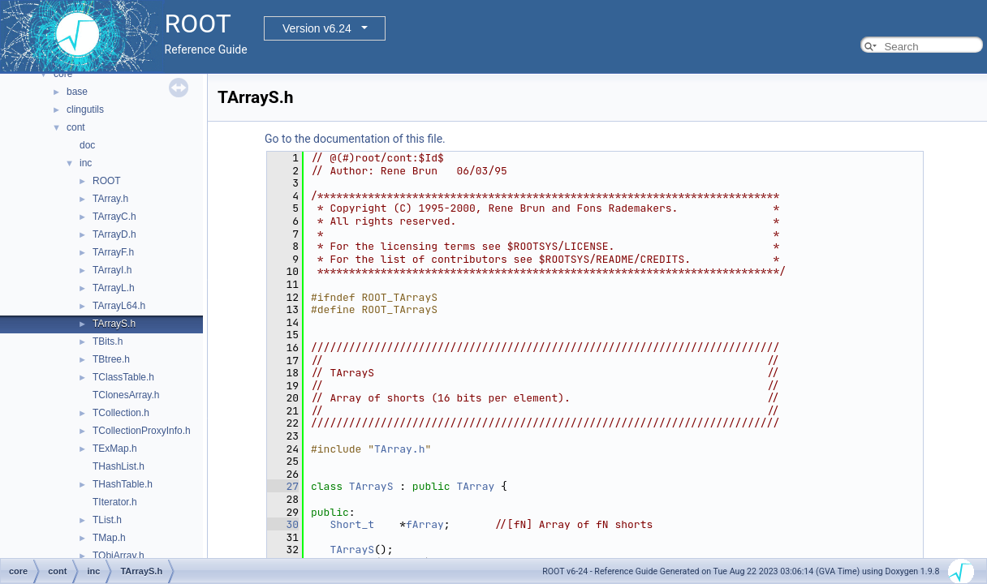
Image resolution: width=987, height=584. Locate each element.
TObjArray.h (118, 555)
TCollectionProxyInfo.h (142, 430)
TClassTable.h (123, 377)
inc (86, 163)
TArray (475, 486)
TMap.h (109, 537)
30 (283, 524)
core (63, 73)
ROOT (107, 181)
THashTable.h (123, 484)
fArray (425, 524)
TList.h (107, 520)
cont (76, 127)
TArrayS (371, 486)
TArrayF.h (113, 252)
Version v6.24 (316, 28)
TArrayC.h (114, 216)
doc (87, 145)
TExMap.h (115, 448)
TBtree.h (111, 359)
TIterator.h (115, 502)
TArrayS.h (114, 323)
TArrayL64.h (119, 305)
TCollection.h (121, 413)
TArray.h (110, 198)
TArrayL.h (114, 288)
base (77, 91)
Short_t (352, 524)
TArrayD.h (114, 234)
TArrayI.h (112, 270)
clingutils (85, 109)
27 (283, 486)
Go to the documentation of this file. (355, 138)
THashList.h (118, 466)
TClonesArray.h (126, 395)
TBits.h (108, 341)
